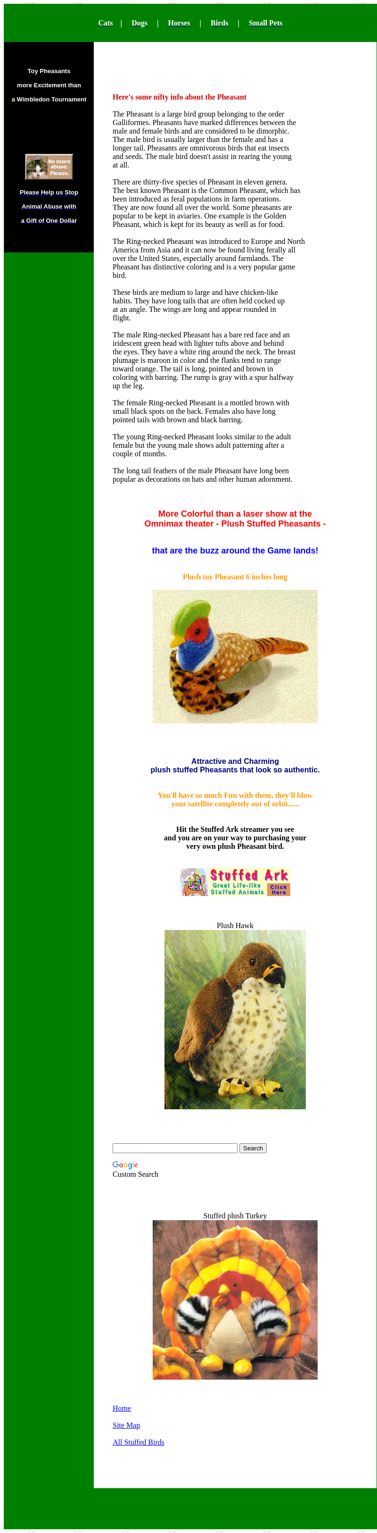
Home (122, 1408)
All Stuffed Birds (138, 1442)
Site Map (126, 1425)
